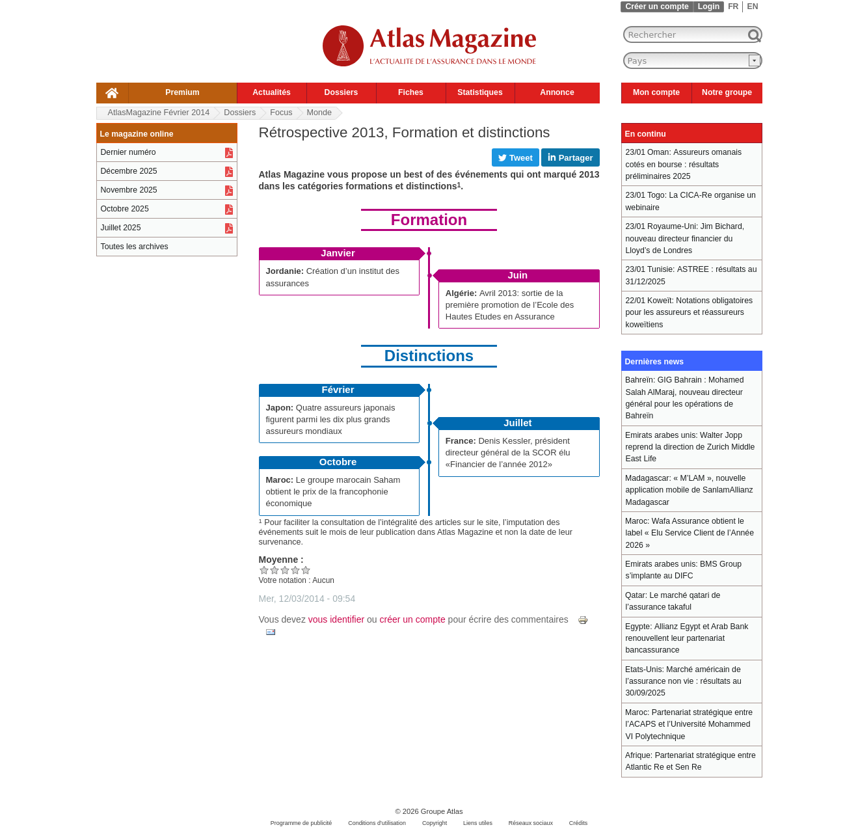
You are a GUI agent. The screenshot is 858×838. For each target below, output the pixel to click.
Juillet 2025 (121, 227)
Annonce (557, 92)
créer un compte (413, 619)
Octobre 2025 (125, 208)
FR (733, 6)
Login (708, 6)
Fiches (410, 92)
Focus (281, 112)
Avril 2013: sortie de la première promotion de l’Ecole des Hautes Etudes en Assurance (510, 304)
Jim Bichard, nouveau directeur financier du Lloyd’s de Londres (685, 238)
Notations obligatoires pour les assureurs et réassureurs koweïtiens (689, 312)
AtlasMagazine (159, 112)
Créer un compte (656, 6)
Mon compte (656, 92)
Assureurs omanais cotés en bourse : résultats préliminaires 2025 (684, 164)
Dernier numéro (128, 152)
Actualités (271, 92)
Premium (182, 92)
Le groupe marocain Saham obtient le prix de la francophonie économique (333, 491)
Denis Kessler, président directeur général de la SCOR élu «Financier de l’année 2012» (508, 452)
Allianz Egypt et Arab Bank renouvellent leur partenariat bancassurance (687, 638)
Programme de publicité (301, 823)
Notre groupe (727, 92)
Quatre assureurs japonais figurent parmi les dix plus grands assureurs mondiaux (330, 419)
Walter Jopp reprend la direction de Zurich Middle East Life (690, 447)
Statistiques (479, 92)
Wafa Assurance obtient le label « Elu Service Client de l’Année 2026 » (690, 533)
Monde (319, 112)
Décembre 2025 (129, 171)
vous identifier (336, 619)
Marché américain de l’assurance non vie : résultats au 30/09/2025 (684, 681)
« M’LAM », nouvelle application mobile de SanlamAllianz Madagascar (689, 490)
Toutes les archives (134, 246)
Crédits (578, 823)
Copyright (434, 823)
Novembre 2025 (129, 190)
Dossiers (341, 92)
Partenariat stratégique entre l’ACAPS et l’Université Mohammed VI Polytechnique (689, 724)
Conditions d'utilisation (377, 823)
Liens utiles (477, 823)
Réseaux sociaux (531, 823)
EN (752, 6)
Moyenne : (281, 559)
